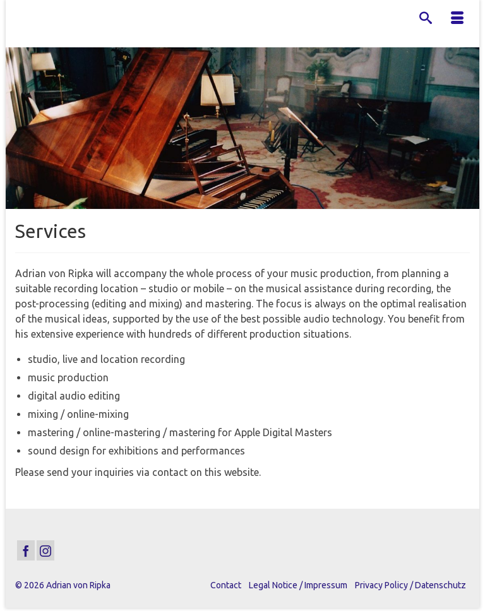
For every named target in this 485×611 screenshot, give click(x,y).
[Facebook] (26, 550)
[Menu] (457, 19)
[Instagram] (45, 550)
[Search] (425, 19)
